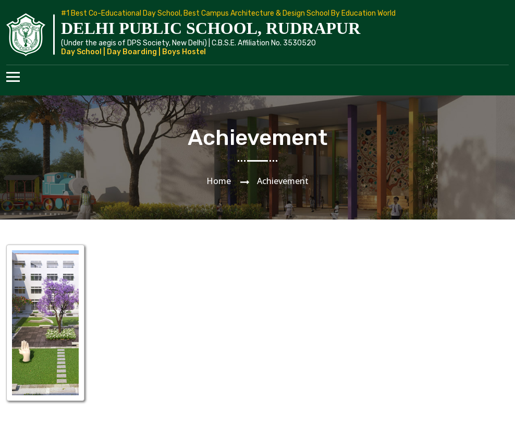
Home (218, 181)
